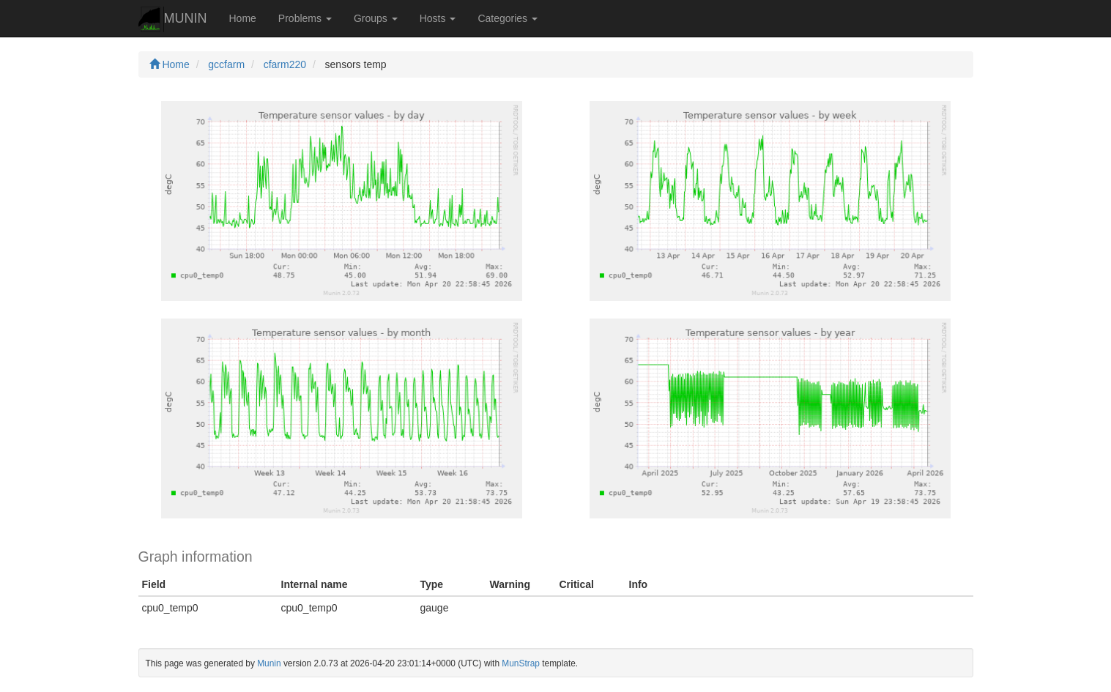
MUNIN (172, 19)
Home (242, 18)
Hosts (438, 18)
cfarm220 (285, 64)
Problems (305, 18)
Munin (268, 663)
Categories (508, 18)
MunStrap (521, 663)
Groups (376, 18)
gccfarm (226, 64)
